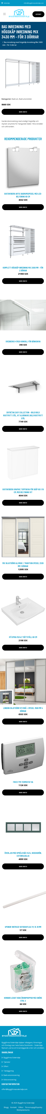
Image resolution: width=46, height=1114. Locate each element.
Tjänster (6, 1062)
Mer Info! (23, 112)
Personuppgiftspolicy (33, 1107)
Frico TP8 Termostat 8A (23, 782)
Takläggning (8, 1071)
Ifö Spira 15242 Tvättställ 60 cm (23, 637)
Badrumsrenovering (11, 1075)
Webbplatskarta (23, 1110)
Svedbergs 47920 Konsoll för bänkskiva (23, 341)
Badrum (15, 99)
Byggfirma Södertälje (11, 1057)
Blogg (6, 1107)
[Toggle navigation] (4, 14)
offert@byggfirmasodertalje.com (34, 3)
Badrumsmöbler (25, 99)
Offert (38, 14)
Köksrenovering (9, 1079)
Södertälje (7, 3)
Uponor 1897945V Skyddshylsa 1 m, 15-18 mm (23, 927)
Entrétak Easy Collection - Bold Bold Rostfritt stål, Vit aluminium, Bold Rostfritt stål (23, 415)
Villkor (20, 1107)
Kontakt (13, 1107)
